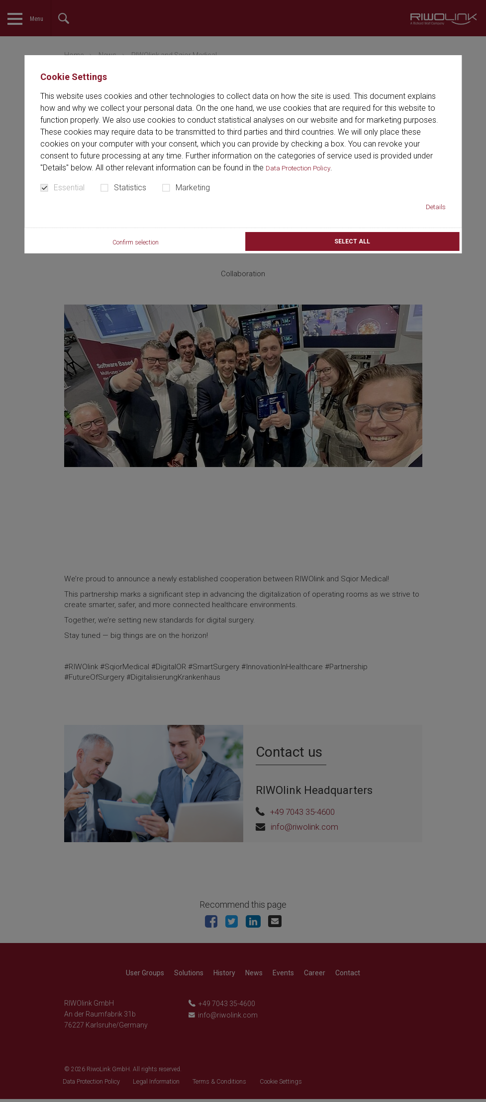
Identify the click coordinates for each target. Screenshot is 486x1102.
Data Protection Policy (305, 167)
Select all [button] (352, 243)
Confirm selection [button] (134, 244)
